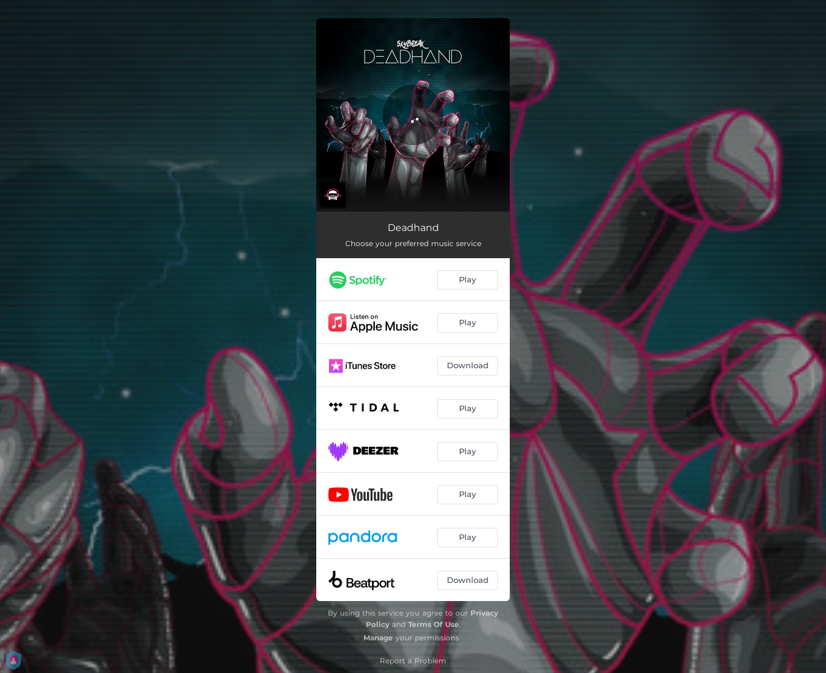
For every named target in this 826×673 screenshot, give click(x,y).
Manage (378, 637)
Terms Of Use (433, 624)
